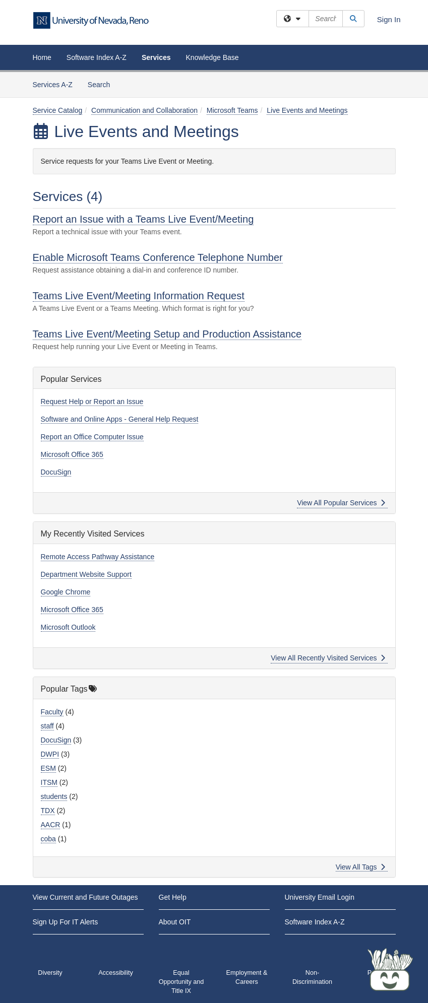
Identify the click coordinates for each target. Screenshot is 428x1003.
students (54, 796)
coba (48, 839)
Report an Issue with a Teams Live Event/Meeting (143, 219)
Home (42, 57)
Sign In (389, 19)
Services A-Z (53, 85)
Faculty (52, 712)
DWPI (50, 754)
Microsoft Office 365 (72, 454)
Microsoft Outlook (68, 627)
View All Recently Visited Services (328, 658)
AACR (50, 825)
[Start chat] (390, 970)
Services (156, 57)
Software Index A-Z (97, 57)
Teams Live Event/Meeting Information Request (138, 295)
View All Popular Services (341, 503)
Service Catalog (58, 110)
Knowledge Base (212, 57)
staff (47, 726)
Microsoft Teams (232, 110)
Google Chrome (66, 592)
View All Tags (361, 867)
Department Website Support (86, 574)
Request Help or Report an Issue (92, 401)
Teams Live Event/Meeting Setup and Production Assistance (167, 334)
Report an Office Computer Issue (92, 437)
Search (102, 84)
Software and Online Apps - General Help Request (120, 419)
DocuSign (56, 472)
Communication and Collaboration (144, 110)
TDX (48, 811)
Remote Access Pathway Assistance (98, 557)
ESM (48, 768)
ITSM (49, 782)
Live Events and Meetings (307, 110)
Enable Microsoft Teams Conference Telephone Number (158, 257)
